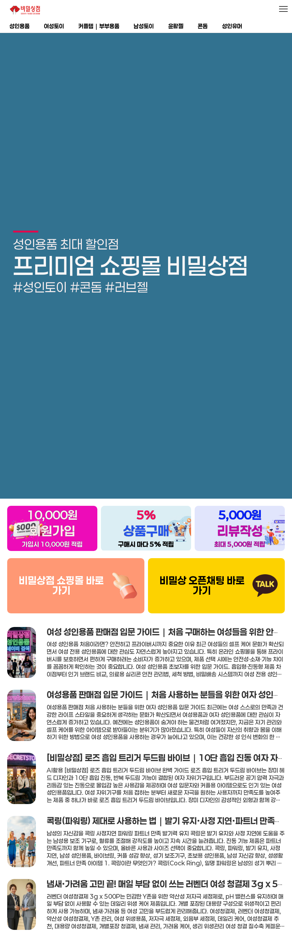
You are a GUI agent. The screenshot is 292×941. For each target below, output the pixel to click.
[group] (146, 255)
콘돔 (203, 26)
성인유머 (232, 26)
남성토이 (144, 26)
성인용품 (19, 26)
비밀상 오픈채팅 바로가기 (202, 565)
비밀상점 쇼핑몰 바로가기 (61, 565)
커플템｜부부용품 (98, 26)
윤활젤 (175, 26)
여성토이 (54, 26)
